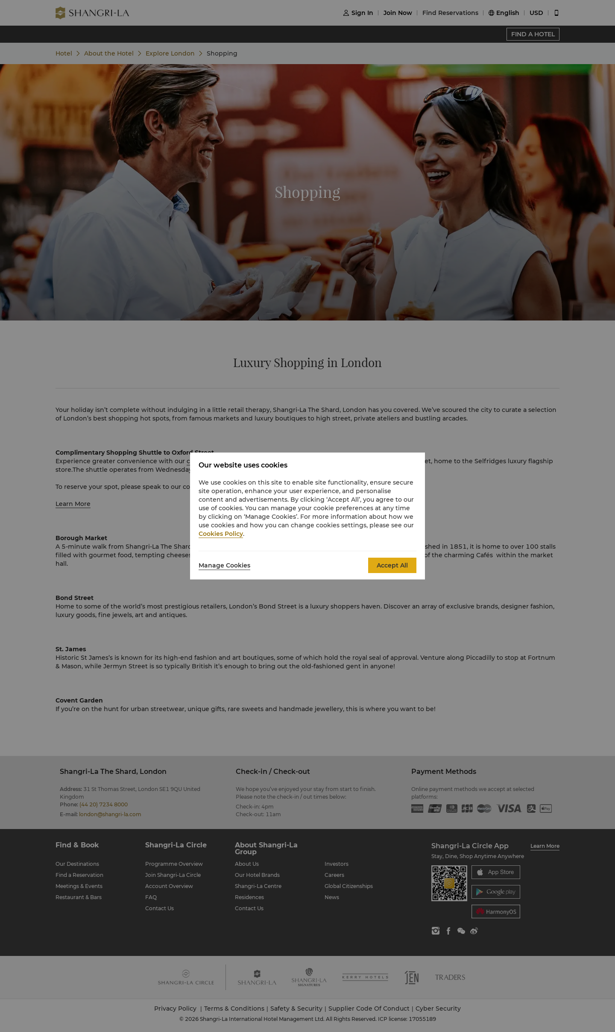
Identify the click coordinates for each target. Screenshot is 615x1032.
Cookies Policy (221, 534)
